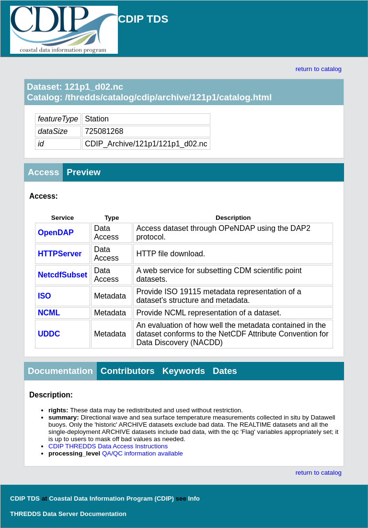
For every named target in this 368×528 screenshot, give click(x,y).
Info (194, 498)
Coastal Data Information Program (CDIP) (111, 498)
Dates (225, 371)
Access (43, 172)
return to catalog (319, 68)
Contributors (128, 371)
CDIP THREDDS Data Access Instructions (108, 446)
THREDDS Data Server (44, 513)
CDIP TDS (143, 18)
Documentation (60, 371)
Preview (84, 172)
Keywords (183, 371)
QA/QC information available (142, 453)
